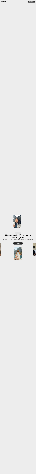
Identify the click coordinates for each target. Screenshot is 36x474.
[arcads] (3, 1)
